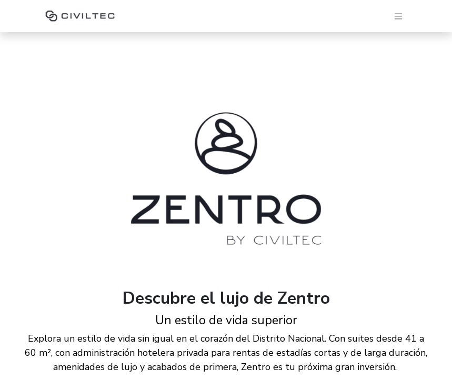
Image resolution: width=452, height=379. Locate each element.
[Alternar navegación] (398, 16)
